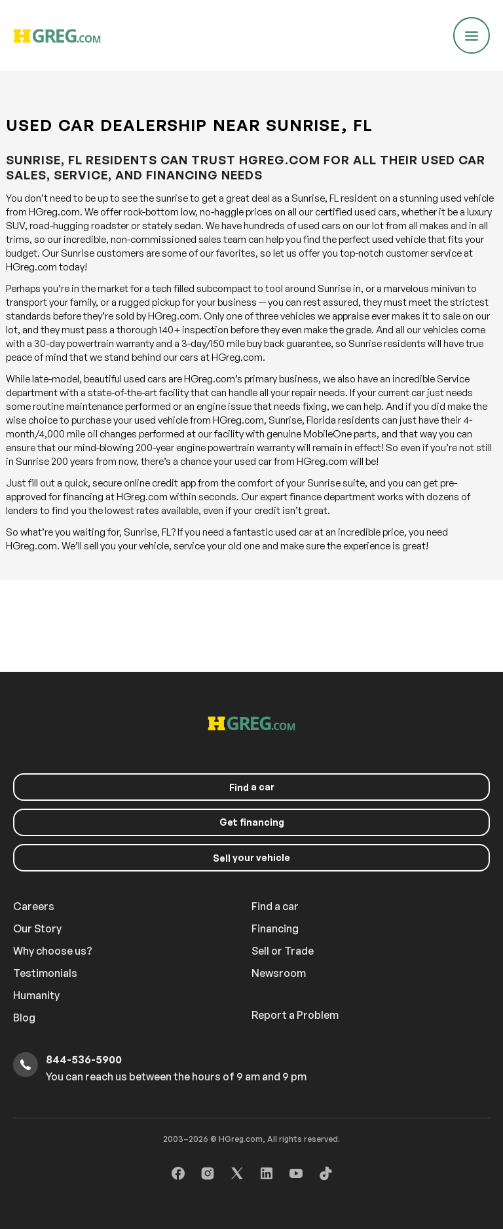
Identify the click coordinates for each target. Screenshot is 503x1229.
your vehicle (251, 858)
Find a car (275, 906)
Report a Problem (295, 1014)
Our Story (37, 928)
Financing (275, 928)
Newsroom (279, 973)
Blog (24, 1017)
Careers (33, 906)
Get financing (251, 822)
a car (251, 787)
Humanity (36, 995)
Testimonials (45, 973)
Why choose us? (52, 950)
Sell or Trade (283, 950)
